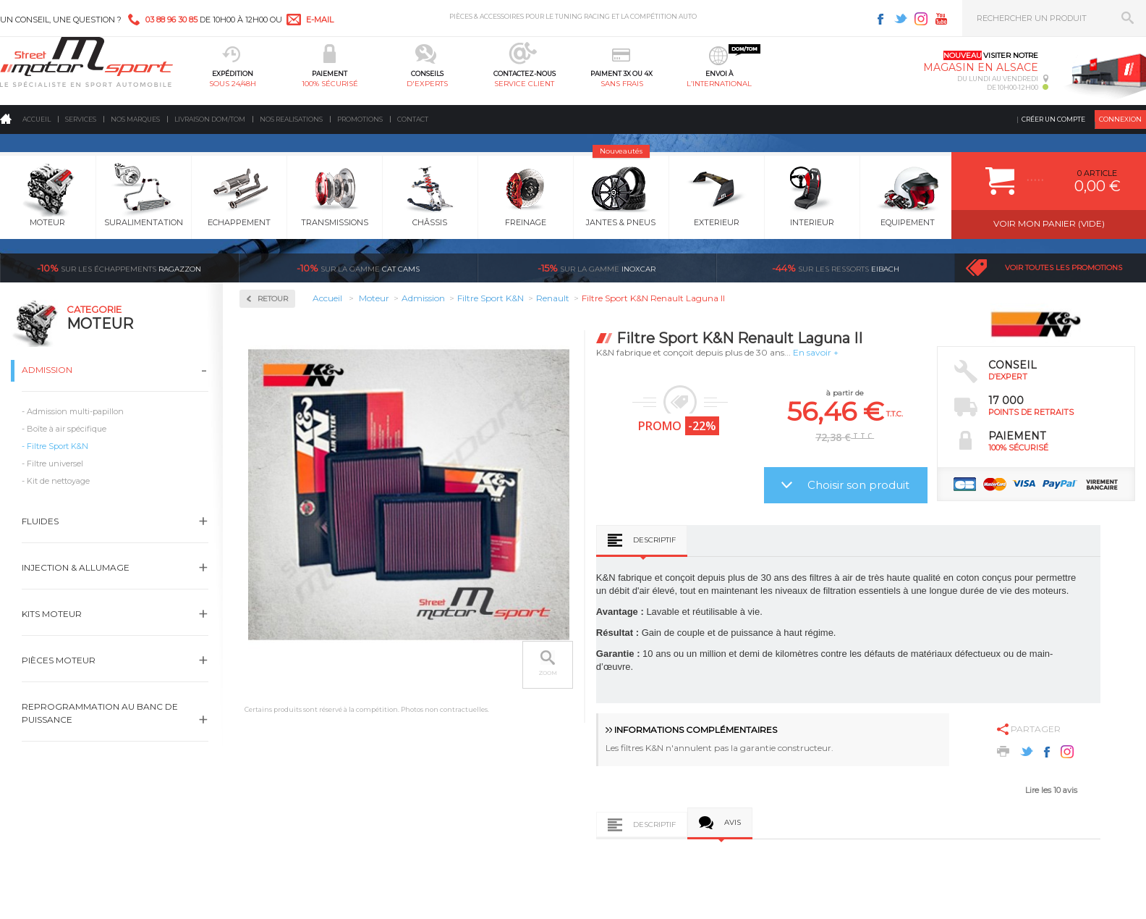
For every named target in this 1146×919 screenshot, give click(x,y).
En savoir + (816, 352)
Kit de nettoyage (58, 481)
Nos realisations (291, 119)
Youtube (941, 19)
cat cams (358, 268)
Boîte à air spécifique (66, 429)
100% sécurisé (330, 83)
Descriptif (654, 540)
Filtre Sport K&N (57, 446)
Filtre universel (55, 463)
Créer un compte (1053, 119)
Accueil (36, 119)
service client (524, 83)
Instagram (921, 19)
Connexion (1120, 119)
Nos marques (135, 119)
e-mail (320, 19)
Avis (732, 822)
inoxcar (596, 268)
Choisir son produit (858, 485)
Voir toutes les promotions (1063, 267)
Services (80, 119)
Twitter (901, 19)
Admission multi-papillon (75, 411)
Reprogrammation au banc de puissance (100, 713)
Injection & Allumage (76, 567)
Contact (412, 119)
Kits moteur (52, 613)
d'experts (427, 83)
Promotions (360, 119)
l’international (719, 83)
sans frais (621, 83)
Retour (273, 298)
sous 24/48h (232, 83)
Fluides (40, 521)
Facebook (880, 19)
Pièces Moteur (59, 660)
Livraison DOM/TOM (209, 119)
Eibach (835, 268)
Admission (47, 369)
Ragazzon (119, 268)
